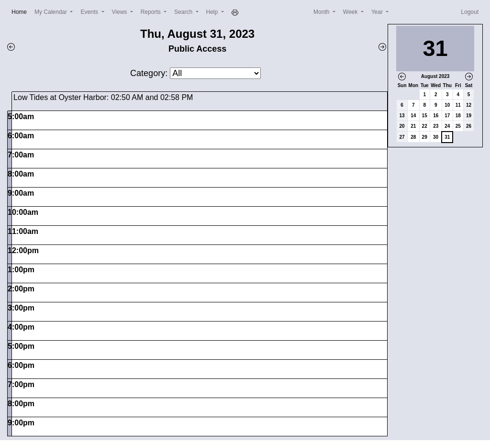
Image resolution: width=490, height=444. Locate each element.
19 (468, 115)
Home (21, 11)
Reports (151, 12)
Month (322, 12)
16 (435, 115)
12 (468, 105)
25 (458, 126)
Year (378, 12)
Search (184, 12)
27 (402, 137)
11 (458, 105)
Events (90, 12)
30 (435, 137)
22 (424, 126)
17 (447, 115)
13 (402, 115)
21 (413, 126)
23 (435, 126)
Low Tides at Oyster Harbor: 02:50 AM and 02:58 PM (103, 97)
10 (447, 105)
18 (458, 115)
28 (413, 137)
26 (468, 126)
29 (424, 137)
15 (424, 115)
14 (413, 115)
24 (447, 126)
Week (351, 12)
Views (120, 12)
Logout (470, 12)
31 (447, 137)
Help (213, 12)
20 (402, 126)
